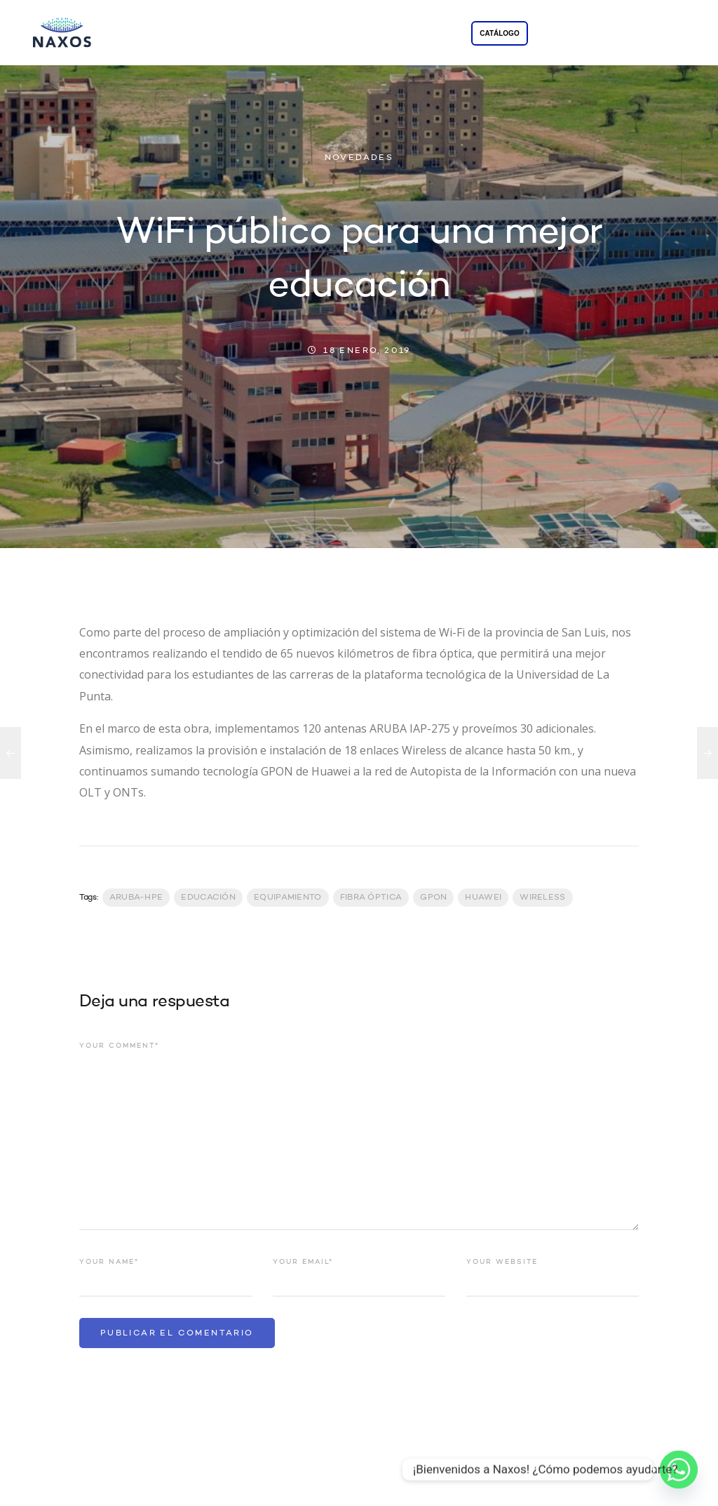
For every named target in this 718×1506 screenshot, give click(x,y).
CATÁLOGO (499, 33)
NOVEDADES (359, 158)
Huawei (483, 897)
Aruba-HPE (136, 897)
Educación (208, 897)
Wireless (542, 897)
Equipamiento (288, 897)
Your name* (109, 1261)
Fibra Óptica (371, 897)
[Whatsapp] (679, 1469)
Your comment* (119, 1045)
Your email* (303, 1261)
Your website (502, 1261)
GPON (433, 897)
